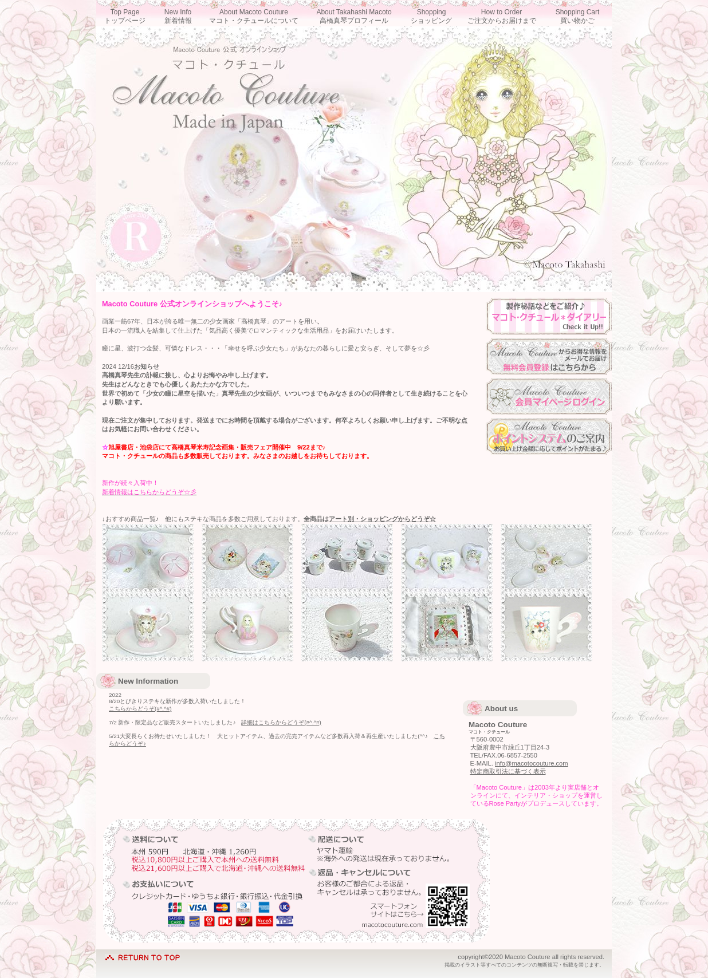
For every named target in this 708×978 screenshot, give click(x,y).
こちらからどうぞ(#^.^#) (140, 708)
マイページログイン (549, 396)
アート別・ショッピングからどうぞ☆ (382, 518)
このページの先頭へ (142, 955)
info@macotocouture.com (531, 763)
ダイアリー (549, 316)
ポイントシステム (549, 436)
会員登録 (549, 356)
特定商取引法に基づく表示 (508, 771)
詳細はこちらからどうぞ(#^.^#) (281, 722)
